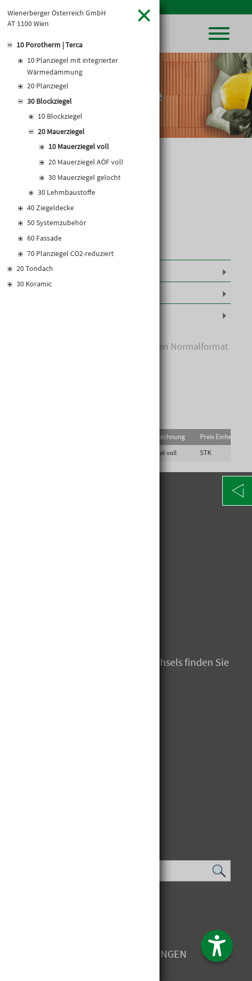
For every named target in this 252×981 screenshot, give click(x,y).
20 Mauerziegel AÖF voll (85, 162)
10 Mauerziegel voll (78, 146)
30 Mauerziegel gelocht (84, 177)
